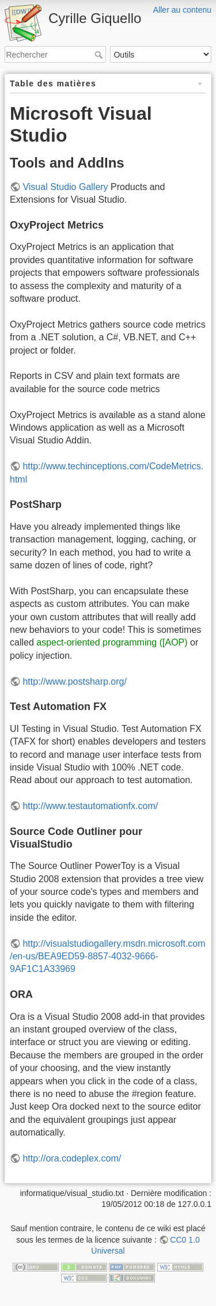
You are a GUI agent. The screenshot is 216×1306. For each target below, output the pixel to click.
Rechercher (99, 55)
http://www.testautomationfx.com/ (90, 806)
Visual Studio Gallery (65, 187)
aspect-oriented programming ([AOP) (111, 642)
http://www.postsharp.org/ (74, 681)
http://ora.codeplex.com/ (71, 1158)
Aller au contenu (182, 9)
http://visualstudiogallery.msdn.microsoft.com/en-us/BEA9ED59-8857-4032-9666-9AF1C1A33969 (108, 956)
